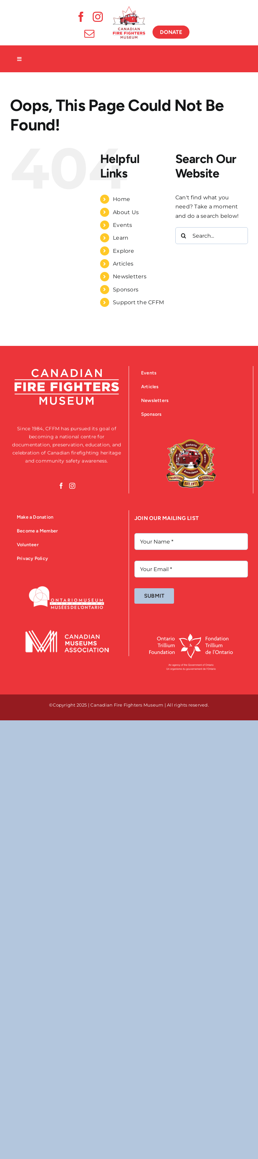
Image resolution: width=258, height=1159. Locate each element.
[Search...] (211, 235)
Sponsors (125, 289)
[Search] (183, 235)
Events (122, 225)
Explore (123, 251)
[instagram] (98, 17)
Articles (123, 264)
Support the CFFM (138, 302)
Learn (120, 238)
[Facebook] (61, 486)
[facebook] (81, 17)
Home (121, 199)
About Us (126, 212)
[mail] (89, 34)
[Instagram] (72, 486)
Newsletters (129, 276)
